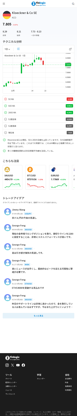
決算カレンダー (11, 386)
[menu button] (3, 3)
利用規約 (68, 390)
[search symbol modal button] (73, 3)
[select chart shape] (18, 48)
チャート (8, 378)
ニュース (8, 390)
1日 (7, 49)
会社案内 (68, 378)
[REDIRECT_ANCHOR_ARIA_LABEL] (12, 175)
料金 (66, 382)
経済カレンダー (11, 382)
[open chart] (70, 49)
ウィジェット (10, 394)
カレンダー (41, 378)
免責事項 (68, 386)
